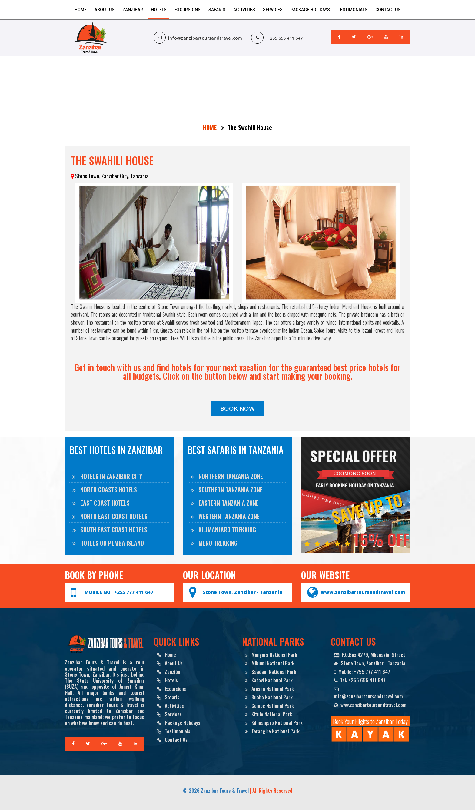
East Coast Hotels (101, 502)
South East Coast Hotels (109, 529)
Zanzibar (132, 9)
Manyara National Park (271, 654)
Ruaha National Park (269, 697)
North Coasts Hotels (104, 489)
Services (273, 9)
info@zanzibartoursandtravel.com (368, 692)
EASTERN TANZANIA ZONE (225, 502)
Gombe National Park (269, 705)
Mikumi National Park (269, 663)
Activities (244, 9)
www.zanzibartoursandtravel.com (363, 592)
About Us (105, 9)
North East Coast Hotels (110, 516)
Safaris (216, 9)
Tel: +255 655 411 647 (360, 680)
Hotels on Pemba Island (108, 542)
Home (81, 9)
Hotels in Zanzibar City (107, 476)
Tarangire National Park (272, 731)
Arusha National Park (269, 688)
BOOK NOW (237, 408)
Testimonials (352, 9)
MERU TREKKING (214, 542)
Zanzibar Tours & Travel (225, 790)
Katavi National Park (269, 680)
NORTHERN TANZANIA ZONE (227, 476)
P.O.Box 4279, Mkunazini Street (369, 654)
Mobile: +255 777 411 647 (362, 671)
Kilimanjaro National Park (274, 722)
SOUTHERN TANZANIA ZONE (227, 489)
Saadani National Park (270, 671)
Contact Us (387, 9)
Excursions (187, 9)
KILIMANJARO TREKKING (223, 529)
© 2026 (192, 790)
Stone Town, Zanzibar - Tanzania (242, 592)
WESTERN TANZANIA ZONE (225, 516)
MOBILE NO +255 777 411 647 (119, 592)
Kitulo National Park (268, 714)
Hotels (159, 9)
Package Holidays (310, 9)
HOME (210, 127)
